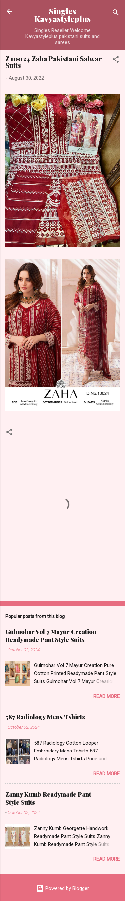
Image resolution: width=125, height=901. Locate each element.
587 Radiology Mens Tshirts (45, 717)
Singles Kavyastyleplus (62, 15)
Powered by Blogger (62, 888)
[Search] (116, 13)
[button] (116, 60)
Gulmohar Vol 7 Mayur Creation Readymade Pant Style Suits (50, 636)
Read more (106, 696)
